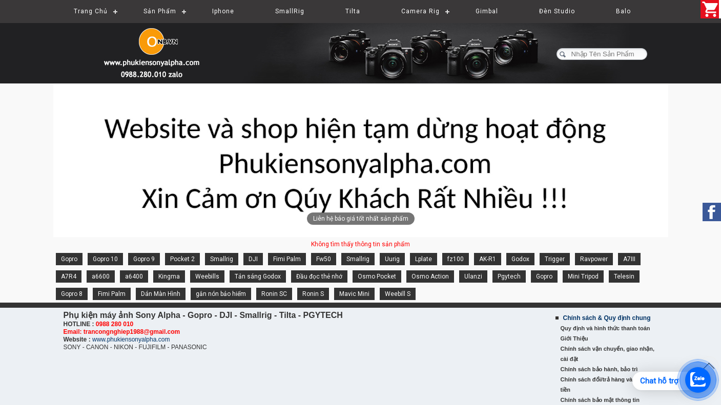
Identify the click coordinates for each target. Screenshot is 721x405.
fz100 (455, 259)
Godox (520, 259)
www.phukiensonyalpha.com (131, 339)
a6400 (134, 276)
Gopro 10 (105, 259)
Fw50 (323, 259)
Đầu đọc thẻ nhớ (319, 276)
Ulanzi (473, 276)
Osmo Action (430, 276)
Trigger (555, 259)
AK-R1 (487, 259)
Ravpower (594, 259)
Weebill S (397, 293)
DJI (253, 259)
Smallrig (221, 259)
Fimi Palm (287, 259)
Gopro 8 (72, 293)
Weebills (207, 276)
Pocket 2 (182, 259)
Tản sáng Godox (258, 276)
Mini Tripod (583, 276)
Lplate (423, 259)
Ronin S (313, 293)
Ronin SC (274, 293)
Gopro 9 (144, 259)
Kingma (169, 276)
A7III (629, 259)
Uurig (392, 259)
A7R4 (68, 276)
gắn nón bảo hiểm (221, 293)
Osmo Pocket (377, 276)
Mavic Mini (354, 293)
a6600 (101, 276)
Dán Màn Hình (160, 293)
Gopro (69, 259)
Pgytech (509, 276)
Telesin (624, 276)
